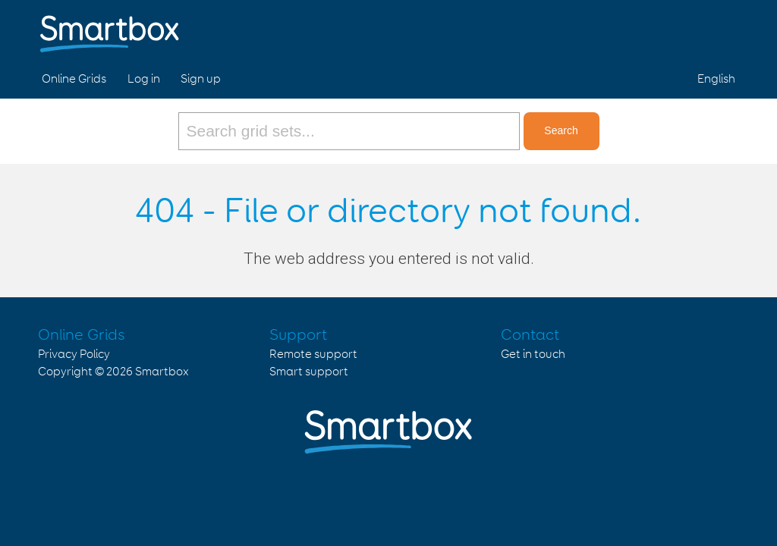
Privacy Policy (74, 354)
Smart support (308, 372)
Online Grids (74, 79)
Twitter (685, 29)
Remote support (313, 354)
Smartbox (162, 372)
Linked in (721, 29)
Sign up (201, 79)
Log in (143, 79)
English (716, 79)
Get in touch (533, 354)
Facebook (649, 29)
